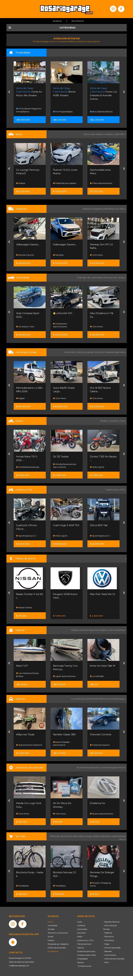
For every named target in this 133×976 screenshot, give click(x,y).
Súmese (51, 929)
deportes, (106, 836)
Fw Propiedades (63, 111)
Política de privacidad (57, 948)
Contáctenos (53, 951)
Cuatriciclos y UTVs (85, 940)
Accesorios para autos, (89, 767)
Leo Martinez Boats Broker (27, 674)
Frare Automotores (101, 183)
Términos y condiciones (58, 933)
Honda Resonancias (27, 467)
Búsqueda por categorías (58, 944)
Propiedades (82, 959)
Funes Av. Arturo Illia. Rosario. (29, 92)
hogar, (89, 836)
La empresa (52, 925)
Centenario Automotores (60, 325)
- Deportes (107, 951)
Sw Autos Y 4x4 (25, 326)
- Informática (108, 940)
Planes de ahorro (84, 944)
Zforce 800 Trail (98, 525)
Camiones (81, 933)
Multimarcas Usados (64, 183)
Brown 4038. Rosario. (64, 92)
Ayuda (50, 936)
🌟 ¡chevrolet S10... (63, 313)
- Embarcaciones (84, 966)
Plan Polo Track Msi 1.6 (102, 594)
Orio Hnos (96, 255)
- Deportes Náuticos (111, 922)
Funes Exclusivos (99, 745)
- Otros (106, 962)
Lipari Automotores (64, 676)
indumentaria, (119, 836)
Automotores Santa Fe (29, 745)
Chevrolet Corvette (100, 734)
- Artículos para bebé (111, 948)
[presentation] (9, 92)
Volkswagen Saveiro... (28, 244)
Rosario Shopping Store (100, 884)
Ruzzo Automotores (101, 813)
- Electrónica (108, 936)
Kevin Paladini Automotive (61, 743)
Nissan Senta (24, 607)
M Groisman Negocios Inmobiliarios (28, 110)
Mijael (20, 398)
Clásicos (80, 948)
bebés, (97, 836)
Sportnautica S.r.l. (26, 535)
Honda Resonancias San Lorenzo (64, 465)
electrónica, (66, 836)
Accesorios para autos (86, 951)
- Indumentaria (109, 955)
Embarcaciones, (80, 630)
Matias (20, 183)
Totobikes (22, 885)
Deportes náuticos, (99, 630)
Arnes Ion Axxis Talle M (102, 665)
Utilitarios (81, 925)
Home (50, 922)
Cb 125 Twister (61, 456)
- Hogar (106, 944)
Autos (79, 922)
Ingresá (57, 21)
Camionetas (82, 929)
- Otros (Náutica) (110, 925)
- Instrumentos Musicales (113, 959)
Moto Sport (97, 467)
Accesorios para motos (112, 767)
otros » (122, 839)
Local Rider (97, 676)
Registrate (78, 21)
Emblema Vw (97, 803)
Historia (51, 940)
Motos (79, 936)
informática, (79, 836)
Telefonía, (55, 836)
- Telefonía (107, 933)
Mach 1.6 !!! (22, 665)
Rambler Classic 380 (64, 734)
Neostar (58, 255)
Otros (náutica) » (117, 630)
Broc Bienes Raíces (101, 111)
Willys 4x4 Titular (25, 734)
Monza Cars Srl (25, 255)
